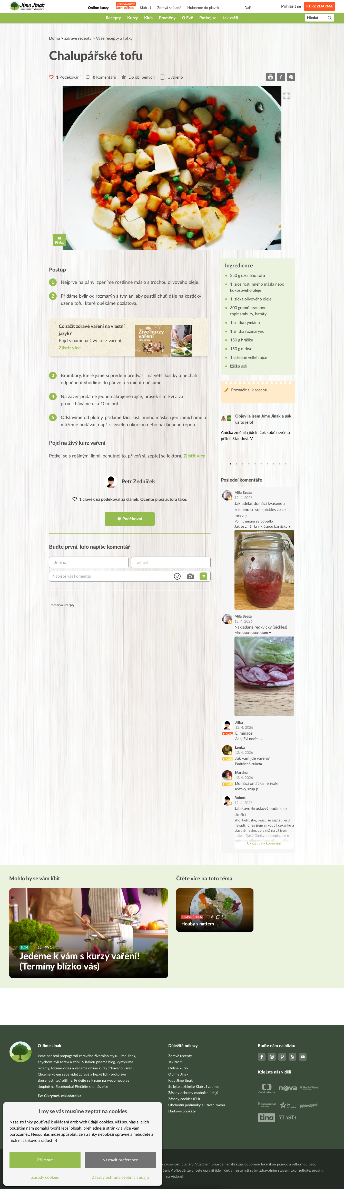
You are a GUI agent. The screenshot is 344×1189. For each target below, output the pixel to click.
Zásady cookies (45, 1177)
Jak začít (230, 18)
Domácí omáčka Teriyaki (256, 783)
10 (285, 463)
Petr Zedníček (138, 481)
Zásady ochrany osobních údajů (193, 1093)
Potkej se (208, 18)
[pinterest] (291, 77)
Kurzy (132, 18)
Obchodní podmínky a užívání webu (196, 1105)
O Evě (187, 18)
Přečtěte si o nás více (91, 1087)
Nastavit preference (120, 1160)
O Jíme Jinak (178, 1074)
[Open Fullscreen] (286, 95)
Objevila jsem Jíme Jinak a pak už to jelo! (263, 419)
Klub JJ (145, 8)
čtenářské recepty (62, 605)
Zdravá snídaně (169, 8)
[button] (172, 168)
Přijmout (45, 1160)
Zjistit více (194, 456)
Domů (54, 38)
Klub (148, 18)
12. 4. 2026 (243, 498)
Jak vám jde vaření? (252, 758)
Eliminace (243, 733)
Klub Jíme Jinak (180, 1080)
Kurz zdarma (319, 6)
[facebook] (281, 77)
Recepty (113, 18)
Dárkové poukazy (182, 1111)
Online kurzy (178, 1068)
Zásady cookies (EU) (184, 1099)
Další (248, 8)
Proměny (167, 18)
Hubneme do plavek (203, 8)
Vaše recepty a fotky (114, 38)
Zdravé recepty (78, 38)
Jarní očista (125, 8)
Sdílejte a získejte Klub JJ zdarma (194, 1087)
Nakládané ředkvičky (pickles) (260, 627)
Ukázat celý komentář (264, 843)
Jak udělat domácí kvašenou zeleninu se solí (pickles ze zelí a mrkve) (262, 510)
